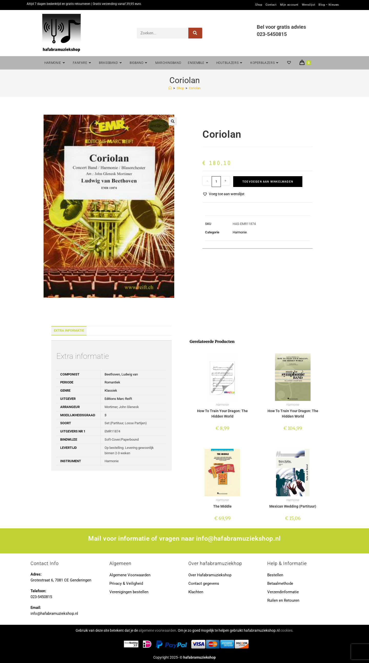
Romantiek (112, 382)
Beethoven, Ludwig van (121, 374)
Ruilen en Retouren (283, 600)
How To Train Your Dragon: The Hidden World (222, 413)
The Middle (222, 506)
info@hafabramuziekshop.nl (238, 538)
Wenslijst (308, 5)
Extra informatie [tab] (69, 330)
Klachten (195, 592)
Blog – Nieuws (329, 5)
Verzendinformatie (283, 592)
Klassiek (111, 390)
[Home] (170, 88)
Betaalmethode (280, 583)
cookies (286, 630)
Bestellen (275, 575)
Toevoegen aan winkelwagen (267, 182)
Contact (270, 5)
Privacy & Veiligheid (126, 583)
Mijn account (289, 5)
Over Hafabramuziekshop (209, 575)
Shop (258, 5)
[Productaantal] (216, 181)
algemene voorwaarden (157, 630)
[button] (173, 121)
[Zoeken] (195, 33)
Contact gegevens (203, 583)
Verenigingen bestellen (128, 592)
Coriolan (195, 88)
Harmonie (240, 232)
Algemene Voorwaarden (129, 575)
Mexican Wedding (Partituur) (292, 506)
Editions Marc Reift (118, 399)
